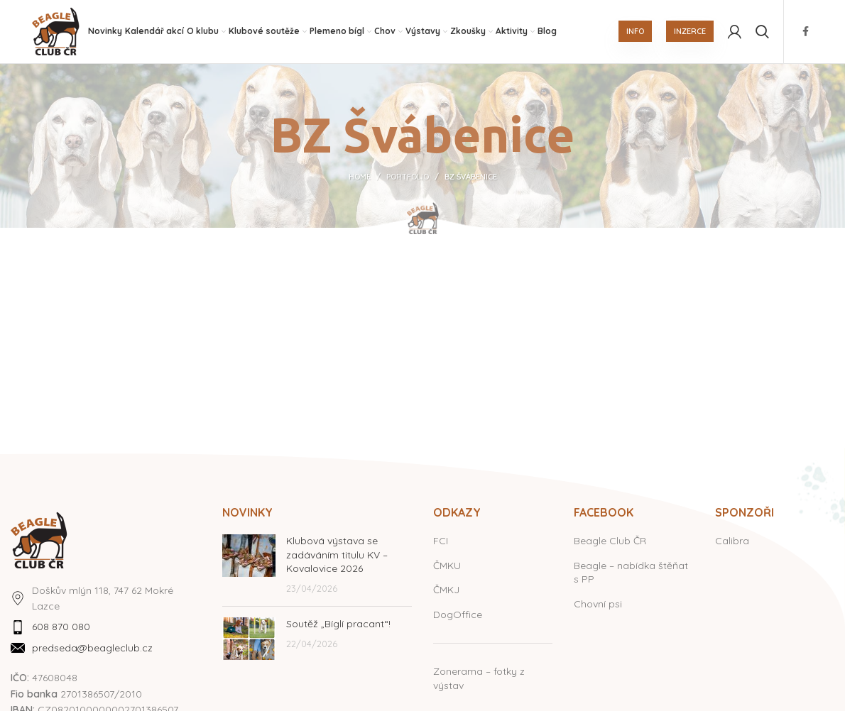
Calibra (732, 541)
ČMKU (447, 566)
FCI (440, 541)
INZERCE (690, 32)
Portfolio (407, 178)
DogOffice (457, 615)
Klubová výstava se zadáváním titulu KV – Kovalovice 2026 (337, 555)
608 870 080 (61, 628)
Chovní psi (598, 604)
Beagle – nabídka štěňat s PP (631, 573)
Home (360, 178)
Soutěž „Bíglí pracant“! (338, 625)
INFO (635, 32)
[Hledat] (762, 32)
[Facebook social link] (805, 32)
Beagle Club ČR (610, 541)
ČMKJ (446, 591)
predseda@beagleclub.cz (92, 648)
